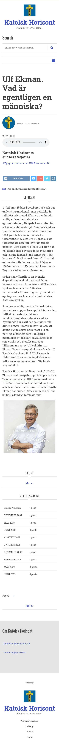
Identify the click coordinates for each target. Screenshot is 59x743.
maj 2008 (9, 522)
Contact (29, 732)
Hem (4, 189)
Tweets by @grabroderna (16, 643)
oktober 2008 (12, 544)
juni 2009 (10, 574)
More (28, 483)
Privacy (29, 726)
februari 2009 (12, 559)
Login (29, 737)
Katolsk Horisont (29, 22)
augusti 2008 (12, 537)
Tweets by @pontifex (14, 652)
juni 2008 (10, 529)
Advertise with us (29, 721)
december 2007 (13, 515)
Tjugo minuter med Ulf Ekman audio (27, 163)
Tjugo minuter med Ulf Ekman (21, 379)
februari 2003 (12, 507)
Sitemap (29, 683)
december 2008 (13, 552)
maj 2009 (9, 566)
